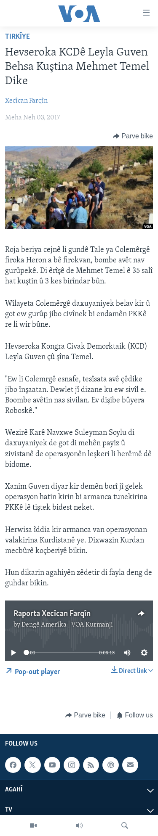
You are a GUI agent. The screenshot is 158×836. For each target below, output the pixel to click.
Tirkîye (17, 37)
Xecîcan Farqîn (26, 101)
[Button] (133, 136)
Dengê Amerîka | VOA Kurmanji (67, 625)
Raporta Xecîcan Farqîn (52, 614)
